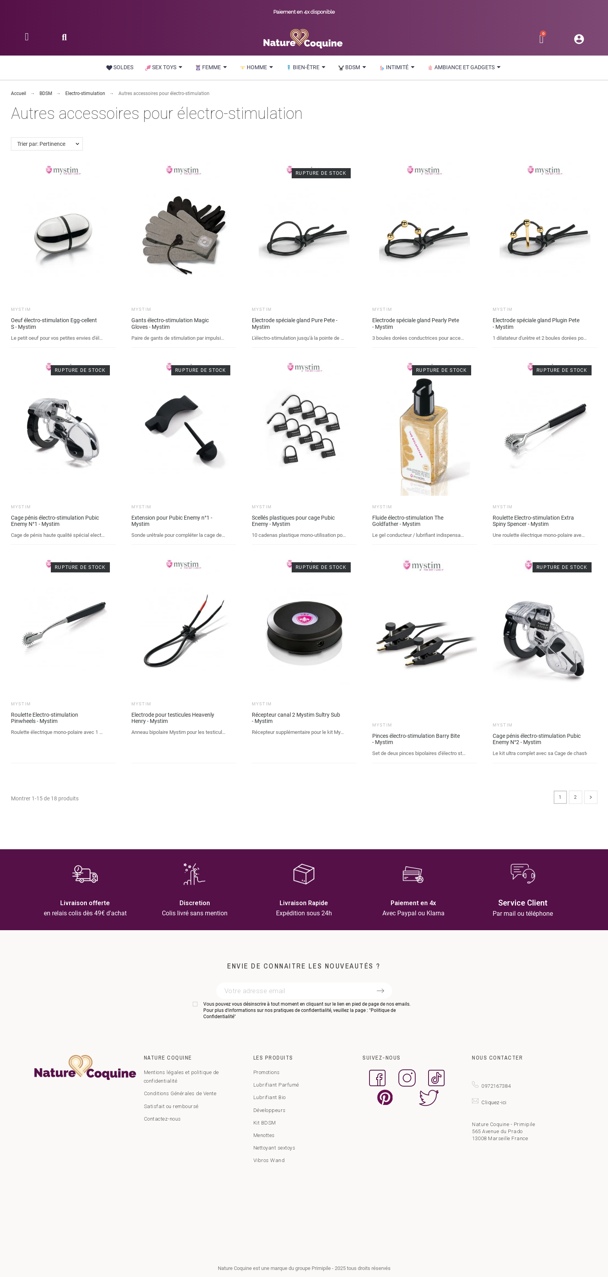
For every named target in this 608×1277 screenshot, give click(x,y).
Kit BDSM (264, 1123)
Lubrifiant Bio (269, 1097)
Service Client (522, 903)
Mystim (21, 309)
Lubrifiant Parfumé (276, 1085)
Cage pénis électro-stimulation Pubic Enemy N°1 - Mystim (55, 521)
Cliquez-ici (494, 1102)
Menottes (264, 1135)
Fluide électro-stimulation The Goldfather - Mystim (407, 521)
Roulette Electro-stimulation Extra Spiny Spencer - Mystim (533, 521)
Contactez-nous (162, 1119)
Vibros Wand (269, 1160)
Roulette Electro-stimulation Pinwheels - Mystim (44, 718)
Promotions (266, 1072)
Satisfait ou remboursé (171, 1106)
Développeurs (269, 1110)
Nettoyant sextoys (274, 1148)
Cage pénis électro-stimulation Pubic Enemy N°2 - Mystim (537, 739)
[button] (64, 40)
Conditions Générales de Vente (180, 1093)
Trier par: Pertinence (41, 144)
